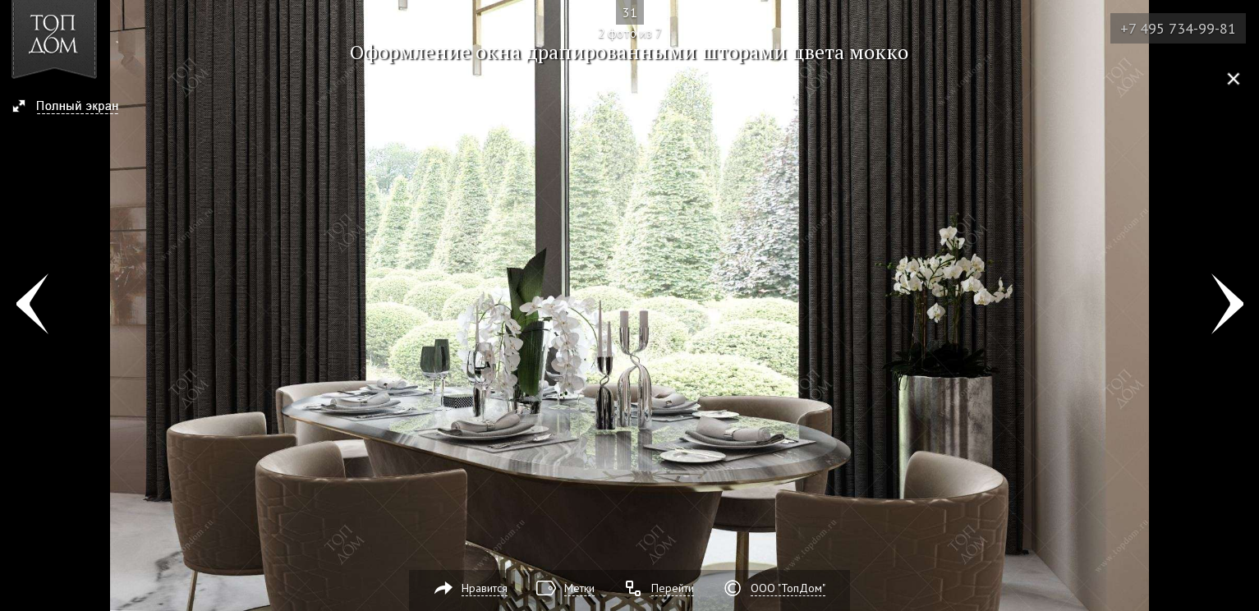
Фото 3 (1227, 305)
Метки (579, 588)
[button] (73, 107)
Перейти (672, 588)
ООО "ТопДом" (788, 588)
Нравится (485, 588)
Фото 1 (31, 305)
